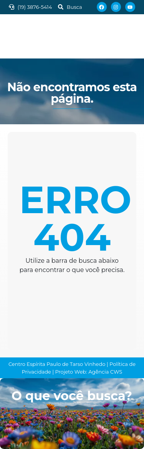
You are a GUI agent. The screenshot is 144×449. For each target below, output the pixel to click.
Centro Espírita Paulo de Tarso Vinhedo (57, 364)
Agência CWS (105, 372)
